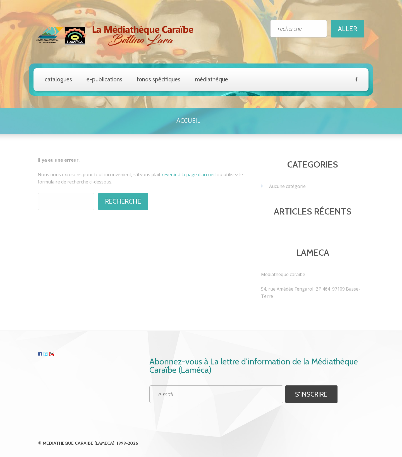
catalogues (58, 79)
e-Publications (104, 79)
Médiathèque (211, 79)
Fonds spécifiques (158, 79)
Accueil (188, 120)
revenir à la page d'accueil (189, 174)
